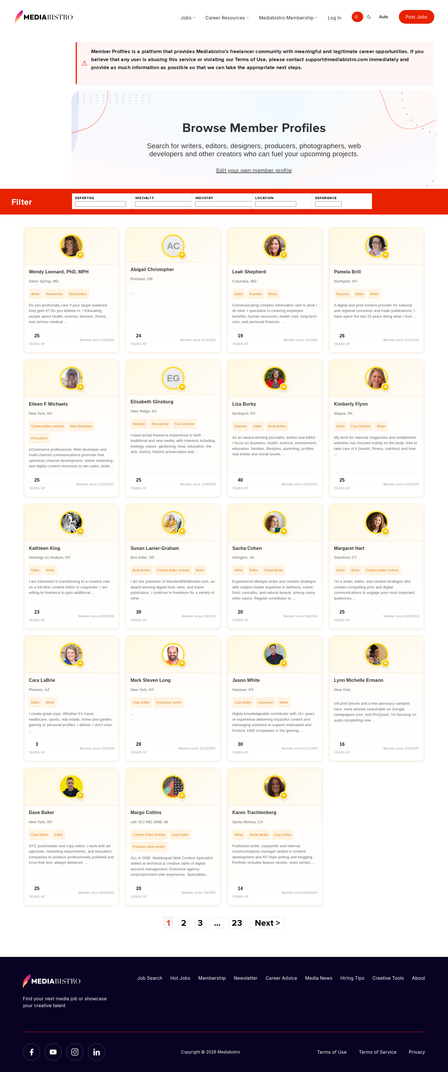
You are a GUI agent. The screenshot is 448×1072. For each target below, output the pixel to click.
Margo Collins (146, 812)
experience (326, 198)
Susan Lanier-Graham (155, 548)
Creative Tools (388, 978)
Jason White (246, 680)
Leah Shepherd (249, 271)
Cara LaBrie (42, 680)
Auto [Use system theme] (383, 16)
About (418, 978)
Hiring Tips (352, 978)
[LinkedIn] (96, 1052)
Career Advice (281, 978)
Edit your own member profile (254, 170)
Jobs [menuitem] (186, 18)
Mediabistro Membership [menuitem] (286, 18)
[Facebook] (31, 1052)
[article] (71, 290)
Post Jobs (417, 17)
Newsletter (245, 978)
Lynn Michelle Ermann (358, 680)
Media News (318, 978)
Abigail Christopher (152, 269)
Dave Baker (41, 812)
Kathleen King (44, 548)
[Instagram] (74, 1052)
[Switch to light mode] (357, 17)
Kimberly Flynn (351, 404)
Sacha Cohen (247, 548)
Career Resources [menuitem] (225, 18)
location (264, 198)
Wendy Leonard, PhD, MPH (59, 271)
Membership (212, 978)
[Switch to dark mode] (370, 17)
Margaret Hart (349, 548)
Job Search (150, 978)
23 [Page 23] (237, 922)
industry (204, 198)
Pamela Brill (347, 271)
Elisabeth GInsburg (152, 401)
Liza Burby (244, 404)
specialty (144, 198)
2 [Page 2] (183, 922)
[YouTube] (53, 1052)
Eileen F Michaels (48, 404)
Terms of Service (378, 1052)
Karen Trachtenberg (254, 812)
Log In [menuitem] (334, 18)
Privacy (417, 1052)
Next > (267, 922)
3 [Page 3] (200, 922)
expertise (84, 198)
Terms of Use (332, 1052)
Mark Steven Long (151, 680)
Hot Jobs (180, 978)
